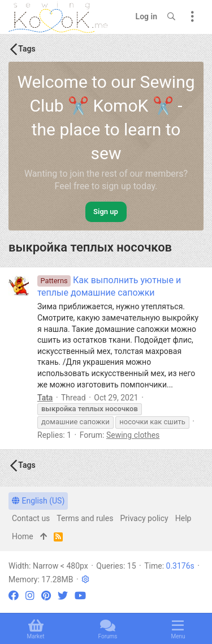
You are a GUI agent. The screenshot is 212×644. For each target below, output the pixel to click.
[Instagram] (29, 595)
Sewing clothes (132, 435)
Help (183, 518)
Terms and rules (85, 518)
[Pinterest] (46, 595)
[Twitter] (63, 595)
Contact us (31, 518)
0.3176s (180, 565)
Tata (45, 397)
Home (22, 536)
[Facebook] (13, 595)
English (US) (38, 500)
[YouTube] (80, 595)
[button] (85, 579)
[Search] (171, 17)
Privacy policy (144, 518)
